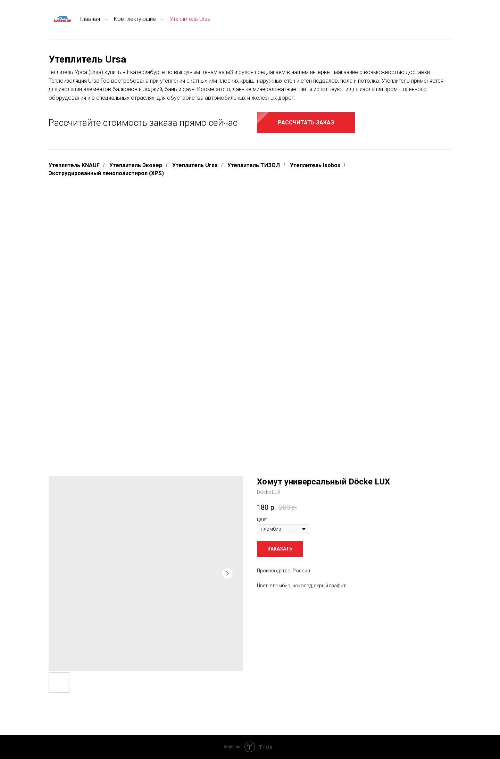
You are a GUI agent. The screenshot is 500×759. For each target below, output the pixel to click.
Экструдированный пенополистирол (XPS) (106, 173)
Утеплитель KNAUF (74, 165)
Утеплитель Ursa (195, 165)
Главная (74, 19)
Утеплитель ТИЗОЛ (253, 165)
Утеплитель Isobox (315, 165)
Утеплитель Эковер (135, 165)
